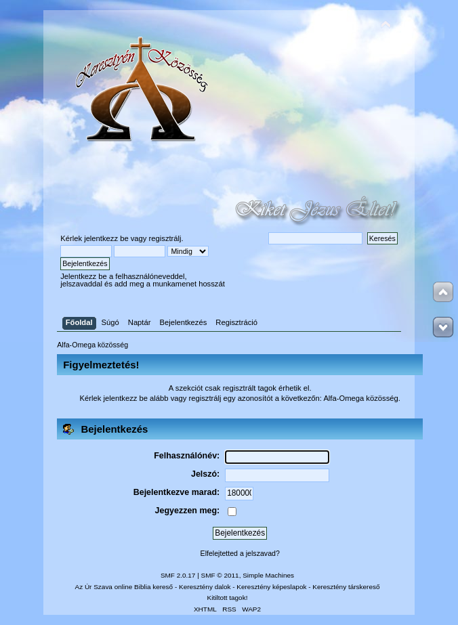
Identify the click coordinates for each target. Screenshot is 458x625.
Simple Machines (268, 575)
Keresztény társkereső (345, 586)
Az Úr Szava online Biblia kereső (124, 586)
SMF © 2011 (220, 575)
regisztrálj (165, 238)
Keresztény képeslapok (271, 586)
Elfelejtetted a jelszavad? (240, 553)
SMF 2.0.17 (178, 575)
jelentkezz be (106, 238)
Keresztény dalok (204, 586)
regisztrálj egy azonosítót (230, 398)
